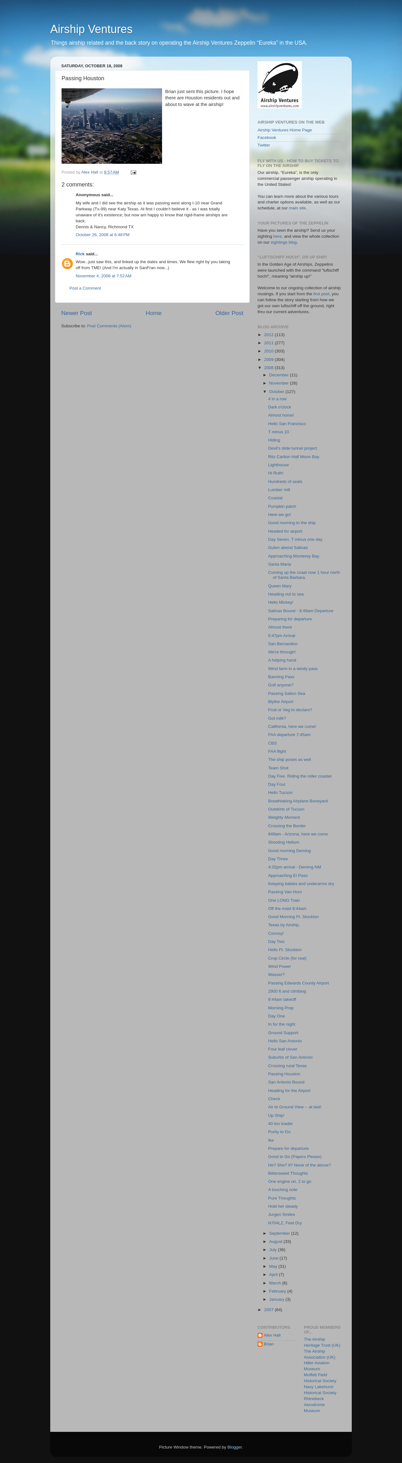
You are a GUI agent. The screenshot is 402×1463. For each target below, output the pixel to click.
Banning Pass (281, 676)
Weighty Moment (284, 817)
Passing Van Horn (285, 891)
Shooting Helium (283, 842)
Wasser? (276, 974)
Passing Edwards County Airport (298, 983)
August (276, 1241)
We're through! (282, 652)
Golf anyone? (280, 685)
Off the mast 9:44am (287, 908)
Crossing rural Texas (287, 1065)
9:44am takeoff (282, 999)
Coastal (275, 498)
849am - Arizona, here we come (298, 834)
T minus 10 (278, 431)
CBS (272, 743)
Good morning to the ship (292, 522)
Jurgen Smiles (281, 1214)
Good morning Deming (289, 850)
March (275, 1283)
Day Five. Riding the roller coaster (300, 776)
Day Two (276, 941)
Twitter (264, 145)
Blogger (234, 1447)
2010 (269, 351)
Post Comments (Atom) (109, 326)
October (277, 391)
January (277, 1299)
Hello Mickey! (280, 602)
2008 (269, 367)
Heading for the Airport (289, 1090)
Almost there (280, 627)
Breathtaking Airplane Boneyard (298, 801)
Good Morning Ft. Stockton (293, 916)
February (278, 1291)
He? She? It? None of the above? (299, 1165)
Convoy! (276, 933)
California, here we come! (292, 726)
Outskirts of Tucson (286, 809)
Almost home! (281, 415)
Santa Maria (279, 564)
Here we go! (279, 514)
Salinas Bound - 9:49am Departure (301, 610)
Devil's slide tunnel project (292, 448)
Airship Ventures (91, 29)
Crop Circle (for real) (287, 958)
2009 (269, 359)
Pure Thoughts (282, 1198)
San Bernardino (283, 643)
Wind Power (279, 966)
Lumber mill (279, 489)
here (277, 236)
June (274, 1258)
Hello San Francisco (287, 423)
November (279, 383)
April (274, 1274)
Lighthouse (278, 465)
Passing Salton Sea (286, 693)
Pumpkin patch (282, 506)
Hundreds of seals (285, 481)
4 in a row (277, 398)
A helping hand (282, 660)
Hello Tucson (280, 792)
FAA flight (277, 751)
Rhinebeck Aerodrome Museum (314, 1404)
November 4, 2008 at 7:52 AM (103, 276)
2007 (269, 1309)
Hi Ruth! (276, 473)
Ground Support (283, 1032)
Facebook (267, 137)
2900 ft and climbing (287, 991)
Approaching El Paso (288, 875)
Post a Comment (85, 288)
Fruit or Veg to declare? (290, 709)
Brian (269, 1344)
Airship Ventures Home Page (285, 130)
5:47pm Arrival (281, 635)
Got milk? (277, 718)
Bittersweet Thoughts (288, 1173)
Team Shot (278, 768)
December (279, 375)
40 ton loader (280, 1123)
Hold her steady (283, 1206)
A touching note (282, 1189)
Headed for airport (285, 531)
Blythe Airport (280, 701)
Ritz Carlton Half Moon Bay (293, 456)
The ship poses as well (289, 759)
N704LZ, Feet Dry (285, 1223)
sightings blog (284, 242)
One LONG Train (284, 900)
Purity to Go (279, 1131)
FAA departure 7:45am (289, 734)
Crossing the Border (287, 825)
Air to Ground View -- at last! (294, 1107)
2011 (269, 343)
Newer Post (76, 313)
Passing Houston (284, 1074)
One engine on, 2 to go (289, 1181)
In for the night (281, 1024)
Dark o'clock (279, 407)
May (273, 1266)
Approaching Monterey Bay (293, 556)
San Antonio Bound (286, 1082)
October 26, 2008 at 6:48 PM (102, 234)
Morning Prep (281, 1008)
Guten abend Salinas (288, 547)
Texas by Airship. (284, 925)
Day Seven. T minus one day (295, 539)
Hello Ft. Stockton (285, 949)
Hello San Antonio (285, 1041)
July (273, 1249)
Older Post (229, 313)
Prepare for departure (288, 1148)
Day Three (278, 858)
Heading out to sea (286, 594)
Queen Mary (279, 586)
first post (321, 293)
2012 (269, 334)
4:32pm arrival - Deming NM (294, 867)
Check (274, 1098)
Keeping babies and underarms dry (301, 883)
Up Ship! (276, 1115)
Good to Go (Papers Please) (295, 1156)
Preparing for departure (290, 619)
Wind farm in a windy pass (293, 668)
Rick (80, 254)
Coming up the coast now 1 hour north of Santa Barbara (304, 575)
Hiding (274, 440)
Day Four (277, 784)
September (280, 1233)
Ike (271, 1140)
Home (153, 313)
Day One (276, 1016)
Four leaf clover (282, 1049)
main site (297, 208)
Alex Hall (272, 1335)
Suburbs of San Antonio (290, 1057)
